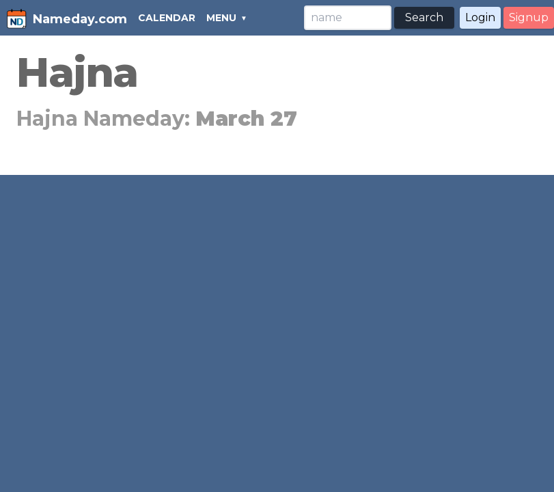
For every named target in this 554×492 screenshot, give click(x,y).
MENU (221, 18)
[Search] (347, 17)
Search (424, 17)
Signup (529, 17)
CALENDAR (166, 18)
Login (480, 17)
